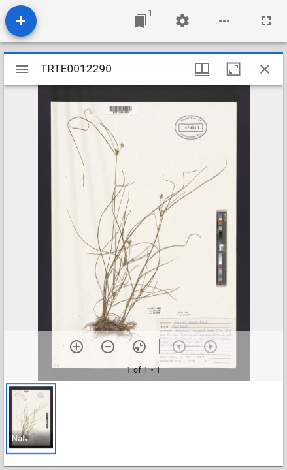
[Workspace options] (224, 21)
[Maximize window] (233, 69)
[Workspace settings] (182, 21)
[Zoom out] (108, 346)
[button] (31, 418)
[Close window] (264, 69)
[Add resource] (21, 21)
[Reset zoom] (139, 346)
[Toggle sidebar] (22, 69)
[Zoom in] (76, 346)
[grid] (143, 423)
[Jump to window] (140, 21)
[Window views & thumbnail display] (202, 69)
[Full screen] (266, 21)
